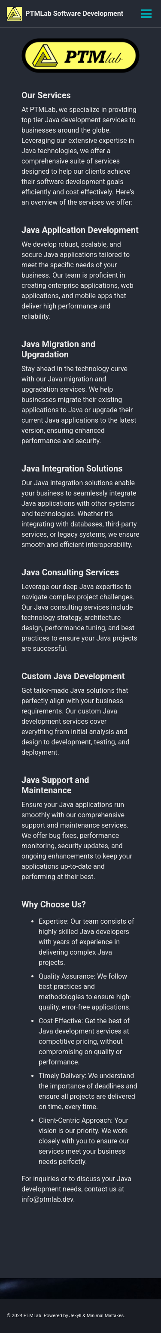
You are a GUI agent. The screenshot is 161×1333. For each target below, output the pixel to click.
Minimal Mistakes (105, 1315)
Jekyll (75, 1315)
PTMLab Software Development (74, 13)
